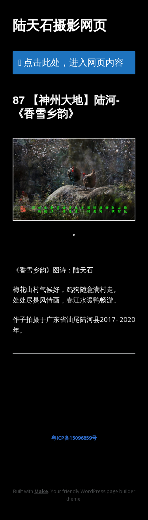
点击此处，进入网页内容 (74, 62)
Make (41, 491)
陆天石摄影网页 (60, 25)
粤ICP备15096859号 (74, 437)
